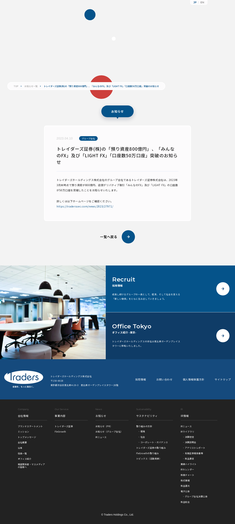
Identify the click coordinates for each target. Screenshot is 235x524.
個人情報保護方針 (194, 379)
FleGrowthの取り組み (147, 453)
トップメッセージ (27, 437)
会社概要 (22, 442)
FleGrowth (60, 431)
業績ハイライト (189, 464)
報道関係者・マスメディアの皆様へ (31, 466)
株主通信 (189, 458)
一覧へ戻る (117, 236)
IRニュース (101, 437)
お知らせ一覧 (31, 86)
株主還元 (185, 485)
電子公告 (185, 491)
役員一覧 (22, 453)
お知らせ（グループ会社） (109, 431)
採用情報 (140, 379)
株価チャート (187, 474)
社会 (142, 436)
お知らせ (100, 416)
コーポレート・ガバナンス (154, 442)
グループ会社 (88, 138)
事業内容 (60, 416)
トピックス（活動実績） (148, 458)
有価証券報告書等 (194, 453)
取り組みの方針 (144, 426)
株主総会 (185, 501)
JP (195, 2)
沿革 (20, 447)
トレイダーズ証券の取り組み (151, 447)
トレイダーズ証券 (64, 426)
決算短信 (189, 436)
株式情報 (185, 480)
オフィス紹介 (25, 458)
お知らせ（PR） (103, 426)
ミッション (23, 431)
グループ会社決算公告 (196, 496)
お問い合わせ (164, 379)
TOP (16, 86)
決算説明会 (190, 442)
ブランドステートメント (30, 426)
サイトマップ (223, 379)
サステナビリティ (147, 416)
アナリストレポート (195, 447)
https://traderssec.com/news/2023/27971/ (85, 206)
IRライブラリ (187, 431)
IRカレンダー (187, 469)
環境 (142, 431)
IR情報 (185, 416)
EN (202, 2)
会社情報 (23, 416)
